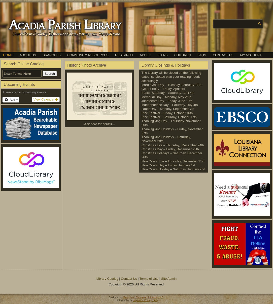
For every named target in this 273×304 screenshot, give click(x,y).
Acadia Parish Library (65, 25)
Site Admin (168, 278)
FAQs (202, 55)
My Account (251, 55)
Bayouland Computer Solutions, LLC (143, 297)
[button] (11, 99)
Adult (145, 55)
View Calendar (46, 99)
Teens (162, 55)
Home (8, 55)
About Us (28, 55)
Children (182, 55)
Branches (52, 55)
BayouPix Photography (145, 300)
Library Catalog (107, 278)
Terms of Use (149, 278)
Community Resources (87, 55)
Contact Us (223, 55)
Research (124, 55)
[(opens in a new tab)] (31, 167)
